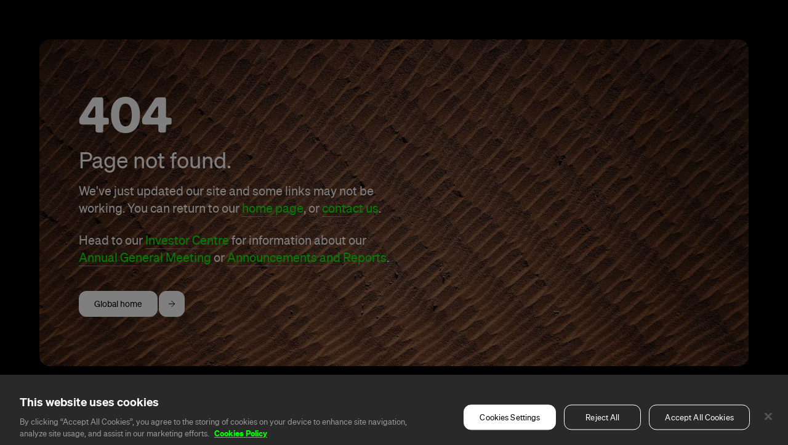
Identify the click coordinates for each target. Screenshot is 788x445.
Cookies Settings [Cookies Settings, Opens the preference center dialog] (510, 428)
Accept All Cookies (699, 428)
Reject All (602, 428)
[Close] (768, 427)
